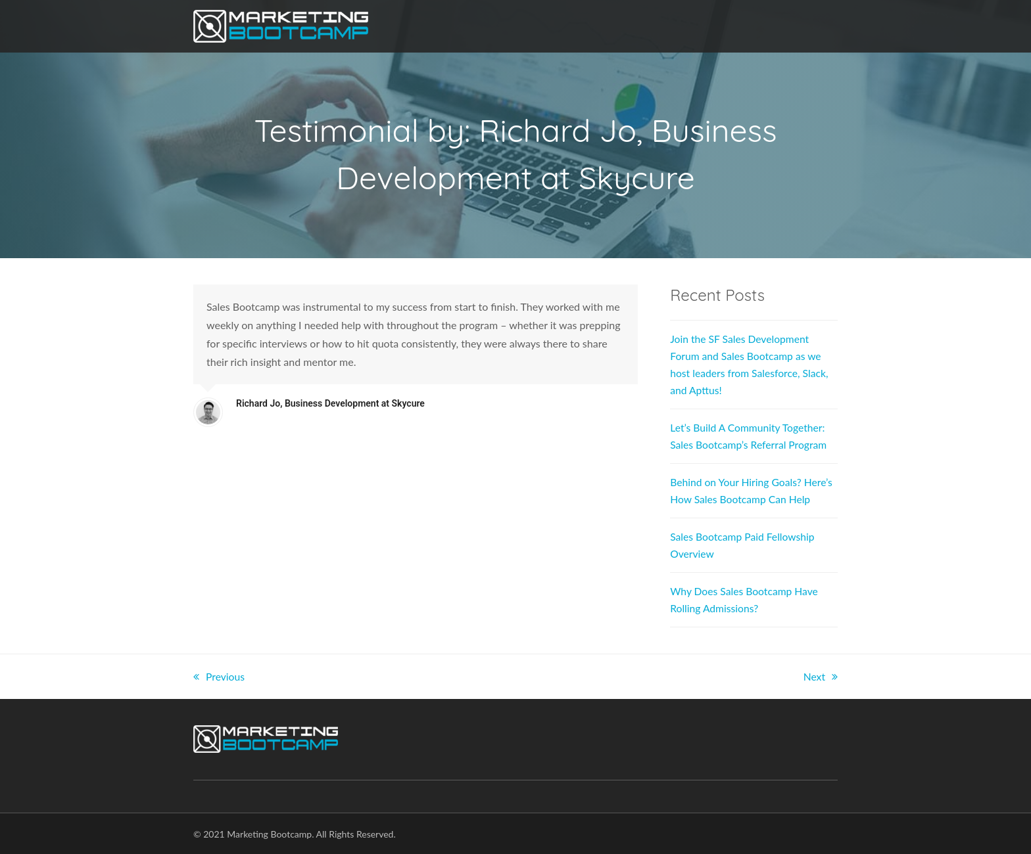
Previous (219, 676)
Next (820, 676)
